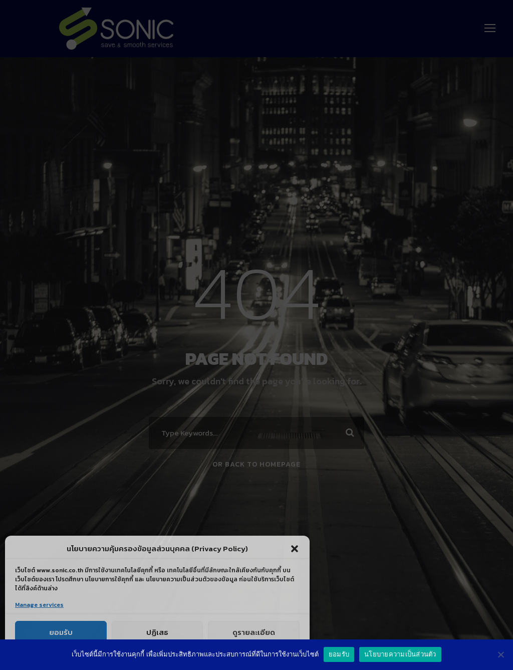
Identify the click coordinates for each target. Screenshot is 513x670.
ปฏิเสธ (157, 632)
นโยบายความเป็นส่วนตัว (400, 654)
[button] (295, 549)
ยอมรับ (61, 632)
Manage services (39, 604)
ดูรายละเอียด (253, 632)
